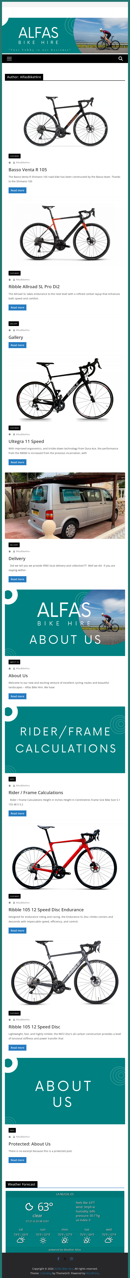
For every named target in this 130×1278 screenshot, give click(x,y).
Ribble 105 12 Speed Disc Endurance (46, 910)
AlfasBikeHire (23, 162)
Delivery (14, 545)
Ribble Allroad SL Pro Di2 (34, 286)
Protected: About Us (30, 1144)
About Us (14, 662)
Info (12, 779)
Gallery (13, 323)
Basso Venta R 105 (28, 170)
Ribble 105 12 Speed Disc (34, 1027)
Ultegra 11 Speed (26, 441)
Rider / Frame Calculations (36, 792)
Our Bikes (14, 156)
